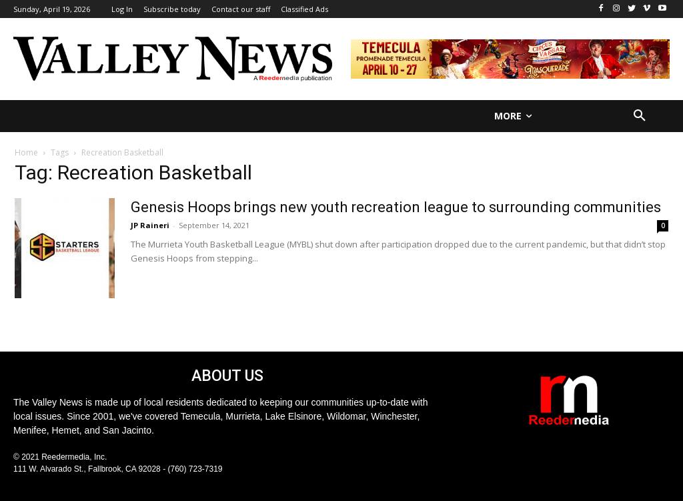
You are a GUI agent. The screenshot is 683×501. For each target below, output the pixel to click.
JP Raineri (150, 225)
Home (26, 152)
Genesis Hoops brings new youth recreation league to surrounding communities (396, 207)
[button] (640, 116)
